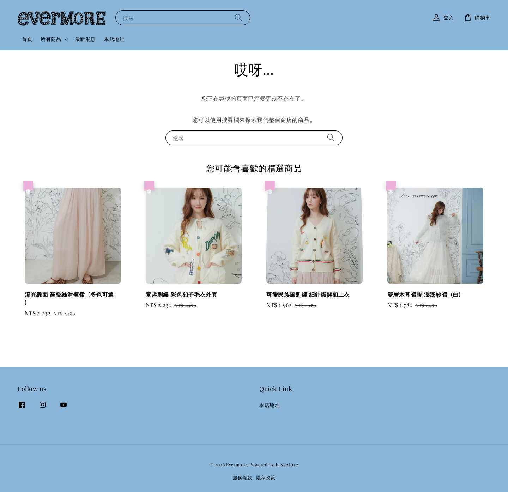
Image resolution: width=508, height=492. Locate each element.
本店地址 (114, 39)
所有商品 (51, 39)
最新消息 (85, 39)
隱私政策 (266, 477)
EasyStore (287, 464)
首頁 (27, 39)
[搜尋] (238, 17)
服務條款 (242, 477)
